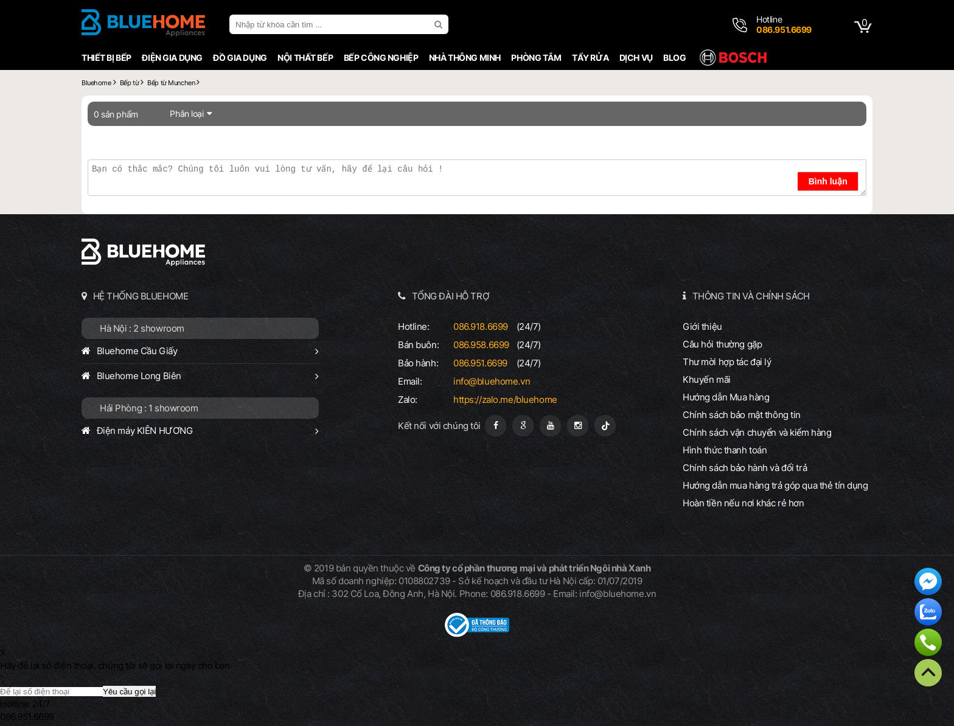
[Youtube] (550, 425)
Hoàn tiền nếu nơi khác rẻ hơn (743, 503)
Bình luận (828, 181)
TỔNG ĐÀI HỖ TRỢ (451, 296)
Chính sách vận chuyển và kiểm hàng (757, 432)
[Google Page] (523, 425)
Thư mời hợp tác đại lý (727, 362)
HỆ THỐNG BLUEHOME (141, 296)
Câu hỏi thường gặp (722, 344)
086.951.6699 (480, 363)
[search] (439, 24)
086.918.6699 (480, 326)
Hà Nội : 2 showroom (142, 328)
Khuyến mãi (707, 379)
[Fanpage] (495, 425)
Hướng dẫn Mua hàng (726, 397)
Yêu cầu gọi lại (129, 691)
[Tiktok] (605, 425)
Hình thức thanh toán (725, 450)
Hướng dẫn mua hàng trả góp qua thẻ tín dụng (775, 485)
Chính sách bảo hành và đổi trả (745, 467)
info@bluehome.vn (491, 381)
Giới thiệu (702, 326)
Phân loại (186, 113)
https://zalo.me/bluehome (505, 399)
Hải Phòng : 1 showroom (149, 408)
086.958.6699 (481, 345)
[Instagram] (577, 425)
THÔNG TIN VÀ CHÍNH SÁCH (751, 296)
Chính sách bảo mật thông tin (742, 415)
